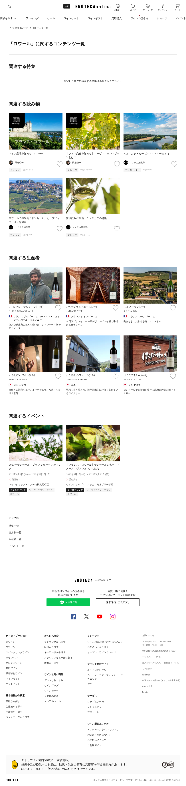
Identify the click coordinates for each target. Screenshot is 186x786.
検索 (67, 6)
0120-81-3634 (165, 641)
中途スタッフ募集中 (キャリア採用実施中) (161, 680)
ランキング (32, 18)
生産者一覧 (15, 539)
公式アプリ (118, 602)
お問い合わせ (148, 635)
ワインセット (71, 18)
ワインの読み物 (139, 18)
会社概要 (146, 674)
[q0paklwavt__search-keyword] (38, 6)
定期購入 (117, 18)
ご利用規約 (147, 668)
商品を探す (8, 18)
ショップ (162, 18)
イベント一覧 (16, 545)
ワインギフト (95, 18)
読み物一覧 (15, 532)
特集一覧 (14, 525)
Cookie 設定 (147, 686)
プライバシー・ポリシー (153, 657)
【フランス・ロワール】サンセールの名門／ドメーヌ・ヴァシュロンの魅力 (93, 466)
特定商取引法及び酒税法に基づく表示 (159, 651)
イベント (181, 18)
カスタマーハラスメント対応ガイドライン (161, 663)
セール (51, 18)
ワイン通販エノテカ (18, 28)
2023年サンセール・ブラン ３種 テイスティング (35, 466)
